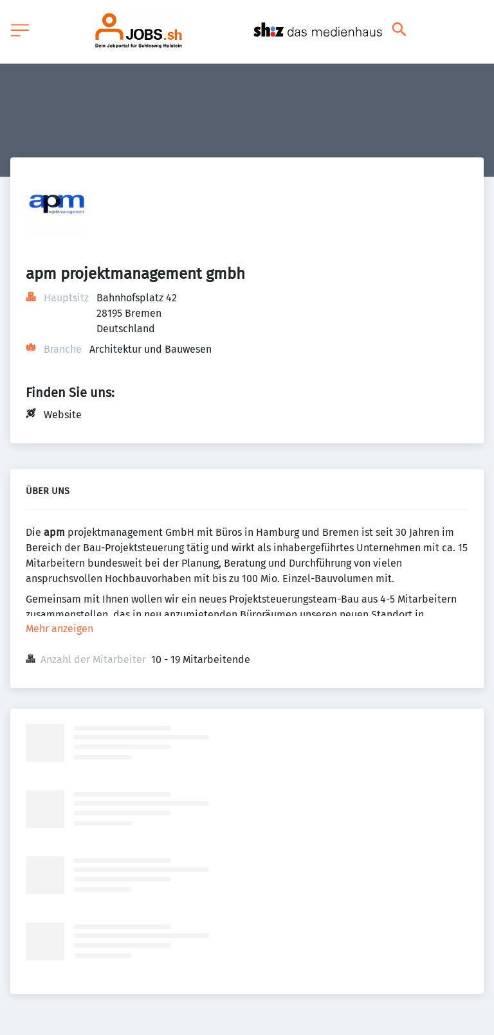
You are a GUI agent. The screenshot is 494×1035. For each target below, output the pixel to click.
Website (63, 415)
